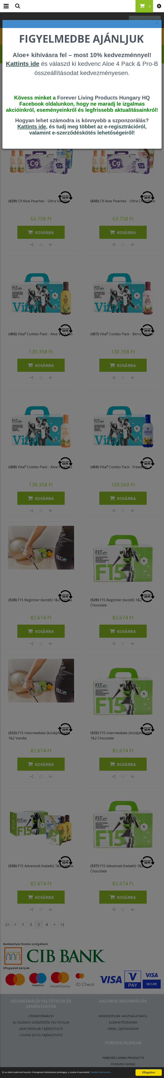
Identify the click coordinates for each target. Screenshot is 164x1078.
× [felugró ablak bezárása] (157, 23)
